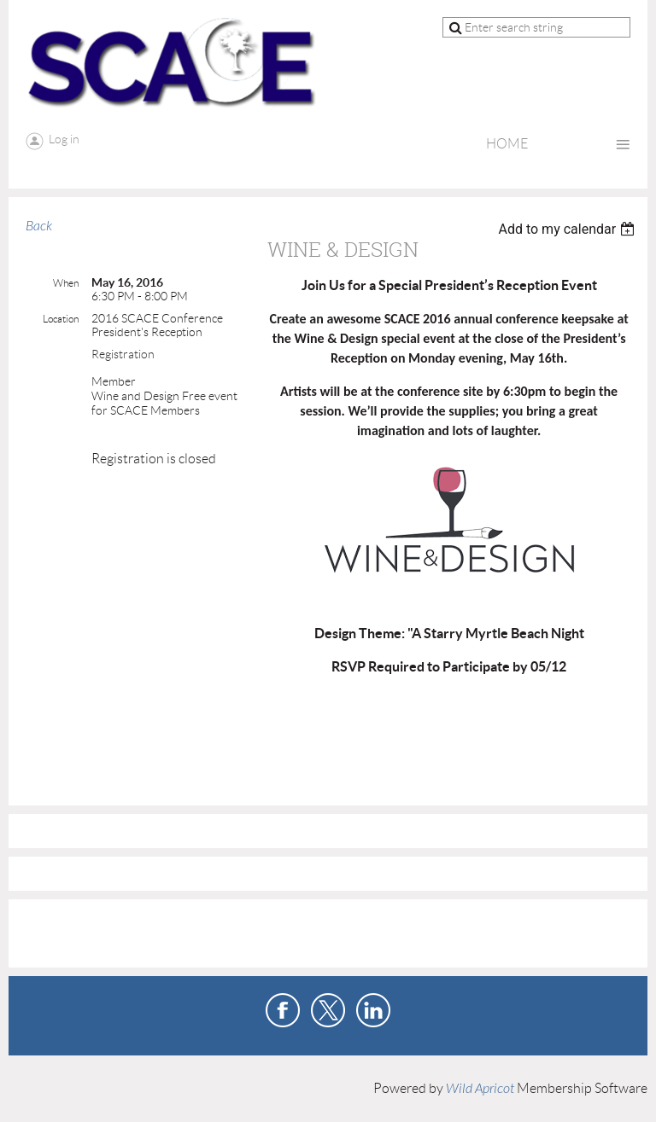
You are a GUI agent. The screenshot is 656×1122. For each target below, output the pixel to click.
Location (61, 318)
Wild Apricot (480, 1088)
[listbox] (568, 229)
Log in (64, 139)
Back (39, 226)
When (66, 282)
